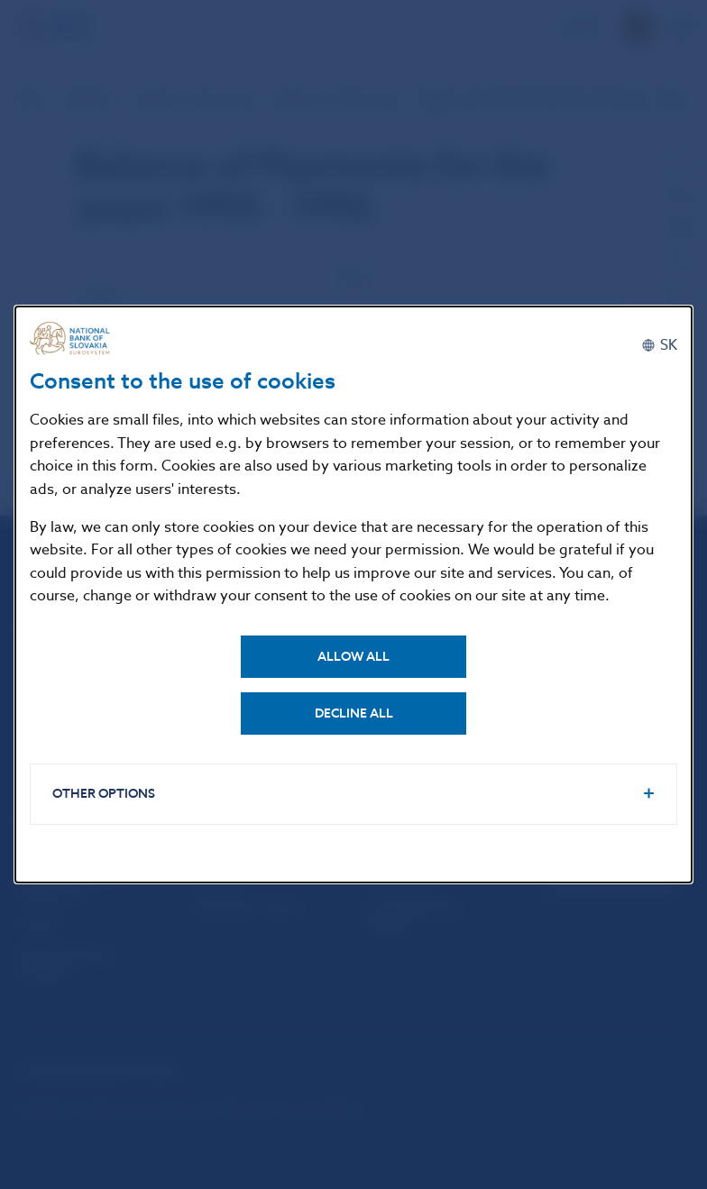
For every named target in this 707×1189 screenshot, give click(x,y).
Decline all (354, 713)
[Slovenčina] (659, 345)
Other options (103, 793)
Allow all (353, 656)
